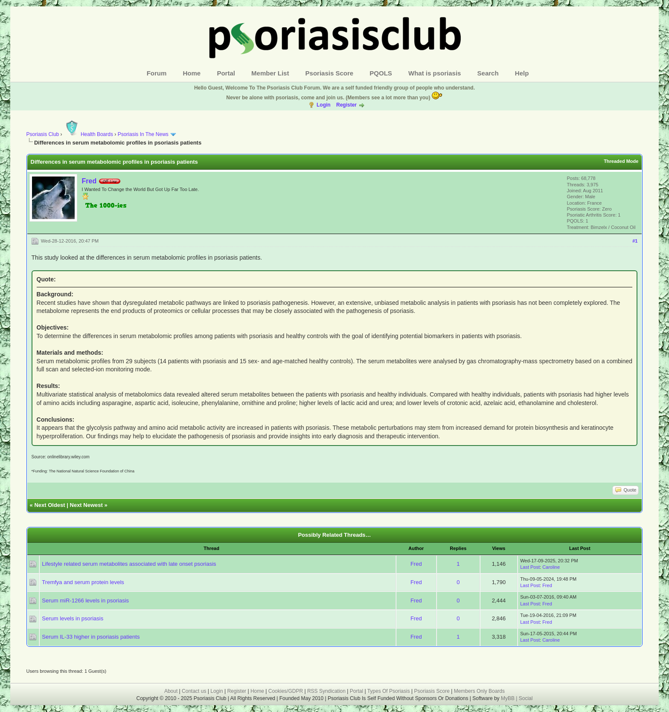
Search (488, 73)
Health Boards (88, 134)
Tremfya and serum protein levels (83, 582)
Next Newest (86, 505)
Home (192, 73)
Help (522, 73)
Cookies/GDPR (285, 691)
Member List (270, 73)
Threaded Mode (621, 161)
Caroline (551, 567)
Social (526, 698)
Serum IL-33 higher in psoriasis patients (91, 637)
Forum (157, 73)
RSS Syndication (326, 691)
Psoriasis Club (42, 134)
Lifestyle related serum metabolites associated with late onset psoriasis (129, 564)
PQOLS (380, 73)
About (170, 691)
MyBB (508, 698)
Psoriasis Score (329, 73)
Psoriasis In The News (143, 134)
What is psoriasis (434, 73)
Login (324, 105)
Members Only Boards (479, 691)
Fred (89, 181)
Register (346, 105)
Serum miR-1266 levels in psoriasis (85, 600)
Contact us (194, 691)
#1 (634, 240)
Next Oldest (49, 505)
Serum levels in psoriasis (72, 618)
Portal (226, 73)
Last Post (530, 567)
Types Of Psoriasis (388, 691)
